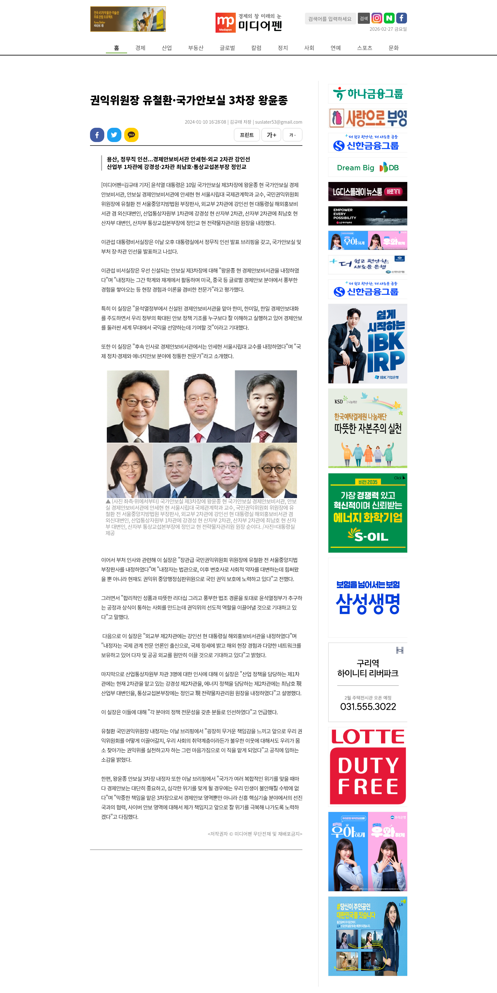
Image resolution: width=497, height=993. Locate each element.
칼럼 (256, 48)
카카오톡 (131, 135)
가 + (271, 134)
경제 (140, 48)
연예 (336, 48)
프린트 (247, 135)
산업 (167, 48)
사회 (309, 48)
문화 (394, 48)
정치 (283, 48)
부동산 (196, 48)
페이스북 (97, 135)
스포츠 (365, 48)
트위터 (114, 135)
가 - (292, 135)
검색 (364, 18)
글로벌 (227, 48)
